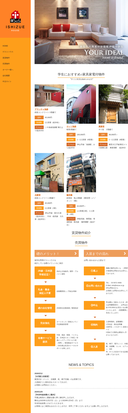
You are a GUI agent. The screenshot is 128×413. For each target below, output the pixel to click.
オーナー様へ (8, 70)
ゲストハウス (8, 52)
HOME (5, 46)
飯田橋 (69, 195)
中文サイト (7, 81)
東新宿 (101, 126)
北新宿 (37, 195)
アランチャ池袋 (41, 109)
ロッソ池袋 (71, 126)
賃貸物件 (6, 58)
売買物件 (6, 64)
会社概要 (6, 76)
